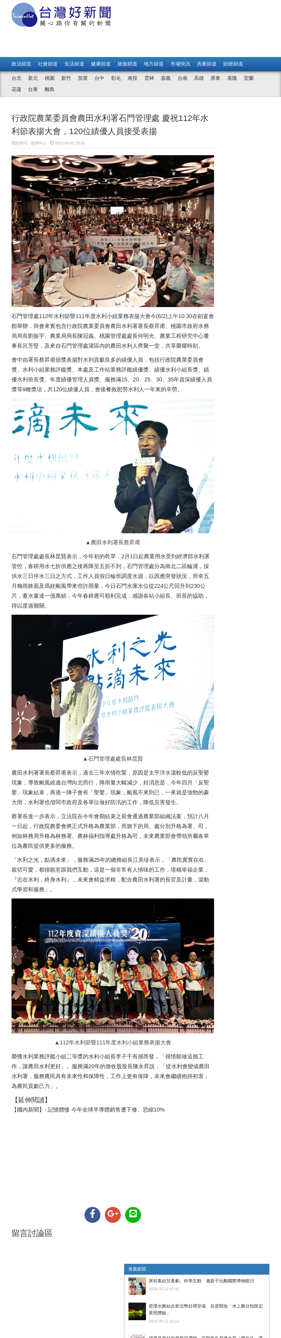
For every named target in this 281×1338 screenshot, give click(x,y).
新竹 (66, 78)
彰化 (116, 78)
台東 (33, 89)
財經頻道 (233, 64)
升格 (121, 804)
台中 (99, 78)
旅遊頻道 (127, 64)
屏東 (215, 78)
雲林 (149, 78)
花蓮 (16, 89)
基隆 (232, 78)
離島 (50, 89)
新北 (33, 78)
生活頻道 (74, 64)
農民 (121, 824)
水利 (28, 545)
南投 (132, 78)
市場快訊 (180, 64)
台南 (182, 78)
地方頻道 (154, 64)
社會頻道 (48, 64)
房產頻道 (207, 64)
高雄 (199, 78)
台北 (16, 78)
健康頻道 (101, 64)
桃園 (50, 78)
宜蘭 (249, 78)
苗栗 (83, 78)
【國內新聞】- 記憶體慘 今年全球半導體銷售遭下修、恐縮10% (88, 1067)
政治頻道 (21, 64)
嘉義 (166, 78)
